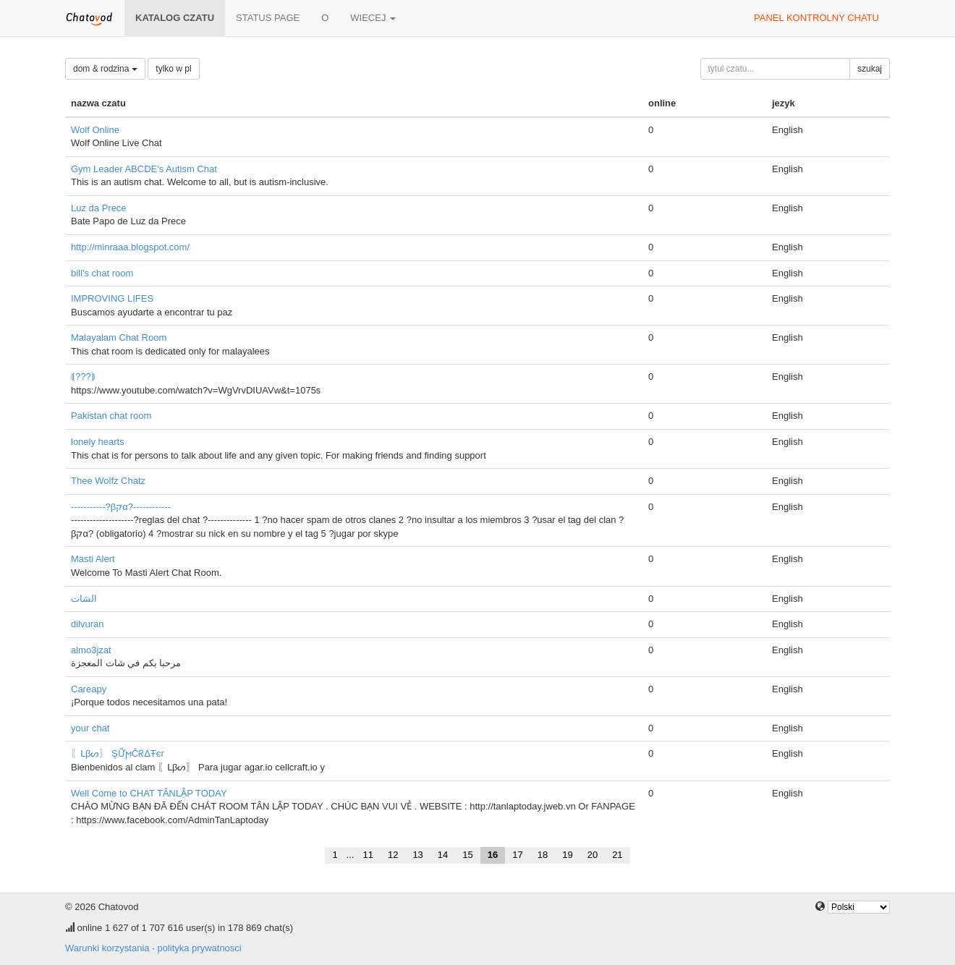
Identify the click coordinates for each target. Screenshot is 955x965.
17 (517, 854)
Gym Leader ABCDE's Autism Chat (144, 168)
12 (393, 854)
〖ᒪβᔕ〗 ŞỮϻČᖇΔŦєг (117, 753)
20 (592, 854)
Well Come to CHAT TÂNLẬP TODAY (149, 793)
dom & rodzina (105, 69)
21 (617, 854)
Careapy (88, 689)
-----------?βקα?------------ (121, 506)
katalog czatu (174, 17)
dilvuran (87, 623)
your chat (90, 728)
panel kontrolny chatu (816, 17)
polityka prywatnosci (199, 948)
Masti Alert (93, 558)
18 (543, 854)
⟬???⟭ (83, 376)
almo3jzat (91, 650)
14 (443, 854)
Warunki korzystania (107, 948)
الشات (84, 598)
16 (493, 854)
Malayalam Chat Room (118, 337)
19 (567, 854)
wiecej (373, 17)
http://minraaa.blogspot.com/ (130, 247)
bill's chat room (102, 273)
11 (367, 854)
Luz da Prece (99, 208)
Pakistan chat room (111, 415)
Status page (268, 17)
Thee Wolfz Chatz (108, 480)
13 (417, 854)
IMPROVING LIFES (112, 298)
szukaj (869, 69)
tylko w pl (173, 69)
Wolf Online (95, 129)
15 (467, 854)
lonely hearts (97, 441)
